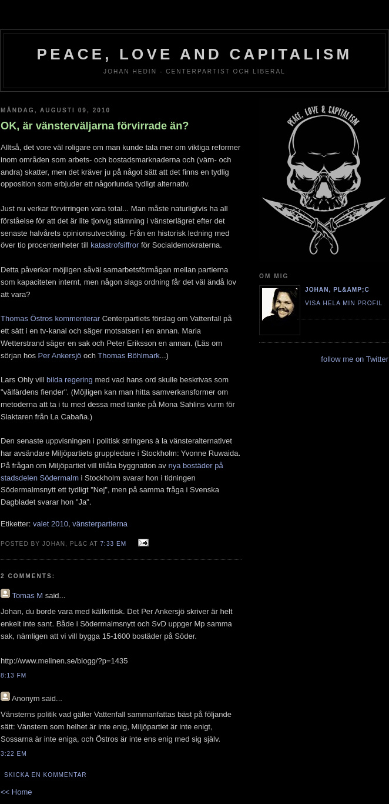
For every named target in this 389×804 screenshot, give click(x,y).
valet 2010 (50, 523)
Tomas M (27, 595)
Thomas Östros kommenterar (50, 318)
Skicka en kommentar (45, 775)
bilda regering (69, 379)
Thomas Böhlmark (128, 355)
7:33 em (113, 544)
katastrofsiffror (114, 245)
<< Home (16, 792)
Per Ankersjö (60, 355)
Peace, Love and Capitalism (195, 54)
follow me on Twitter (354, 359)
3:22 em (14, 753)
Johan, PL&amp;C (337, 289)
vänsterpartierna (100, 523)
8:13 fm (13, 675)
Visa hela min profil (344, 303)
